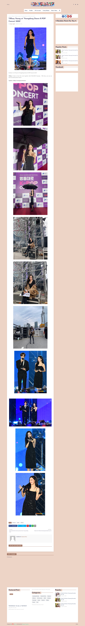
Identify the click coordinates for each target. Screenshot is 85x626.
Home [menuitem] (26, 10)
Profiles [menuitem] (31, 10)
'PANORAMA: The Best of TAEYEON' (18, 605)
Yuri (37, 602)
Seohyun (49, 598)
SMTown (34, 598)
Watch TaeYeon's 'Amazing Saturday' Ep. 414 (70, 51)
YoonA (34, 602)
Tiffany (13, 16)
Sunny (39, 600)
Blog (15, 624)
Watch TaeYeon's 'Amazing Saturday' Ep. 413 (70, 56)
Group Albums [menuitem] (46, 10)
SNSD (18, 522)
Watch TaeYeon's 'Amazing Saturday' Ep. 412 (70, 61)
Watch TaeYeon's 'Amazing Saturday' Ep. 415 (68, 594)
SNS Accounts (39, 598)
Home (8, 4)
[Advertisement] (67, 34)
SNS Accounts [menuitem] (38, 10)
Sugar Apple (12, 23)
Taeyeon (43, 600)
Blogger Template (25, 624)
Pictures (14, 522)
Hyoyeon (49, 596)
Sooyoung (34, 600)
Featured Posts (43, 596)
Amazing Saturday (36, 596)
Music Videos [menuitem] (54, 10)
